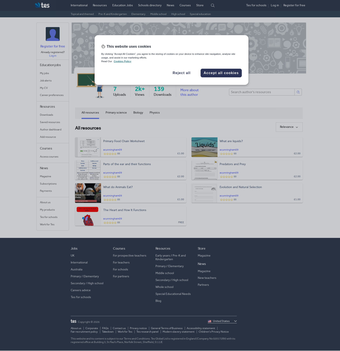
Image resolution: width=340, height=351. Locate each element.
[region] (171, 60)
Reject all (182, 73)
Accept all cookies (221, 73)
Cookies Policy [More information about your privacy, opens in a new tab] (122, 61)
